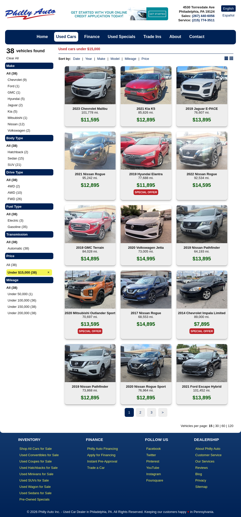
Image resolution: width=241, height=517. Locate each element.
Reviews (201, 468)
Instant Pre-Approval (102, 461)
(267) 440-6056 (203, 16)
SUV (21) (14, 165)
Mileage (130, 59)
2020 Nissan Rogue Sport (146, 386)
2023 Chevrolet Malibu (90, 109)
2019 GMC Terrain (90, 247)
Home (42, 36)
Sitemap (201, 487)
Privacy (200, 480)
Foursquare (154, 480)
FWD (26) (15, 199)
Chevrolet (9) (17, 80)
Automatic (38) (18, 248)
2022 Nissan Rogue (202, 174)
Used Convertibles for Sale (39, 455)
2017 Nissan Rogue (146, 313)
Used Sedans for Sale (36, 493)
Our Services (204, 461)
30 (217, 426)
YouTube (152, 468)
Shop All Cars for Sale (36, 449)
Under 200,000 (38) (22, 313)
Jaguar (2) (15, 105)
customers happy (174, 512)
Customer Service (208, 455)
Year (88, 59)
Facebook (153, 449)
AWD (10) (15, 192)
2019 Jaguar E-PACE (202, 109)
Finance (92, 36)
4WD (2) (14, 186)
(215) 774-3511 (203, 20)
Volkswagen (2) (19, 130)
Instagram (153, 474)
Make (101, 59)
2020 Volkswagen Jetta (146, 247)
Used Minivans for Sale (37, 474)
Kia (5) (12, 111)
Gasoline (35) (17, 227)
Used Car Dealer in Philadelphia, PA (87, 512)
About (175, 36)
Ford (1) (13, 86)
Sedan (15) (16, 158)
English (228, 8)
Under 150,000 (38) (22, 307)
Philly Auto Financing (102, 449)
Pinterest (152, 461)
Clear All (12, 58)
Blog (198, 474)
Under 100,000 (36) (22, 300)
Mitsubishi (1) (17, 118)
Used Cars (66, 36)
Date (76, 59)
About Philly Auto (207, 449)
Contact (196, 36)
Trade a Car (96, 468)
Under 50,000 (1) (20, 294)
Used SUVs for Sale (34, 480)
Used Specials (121, 36)
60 (223, 426)
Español (228, 15)
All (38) (11, 265)
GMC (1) (14, 92)
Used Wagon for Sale (35, 487)
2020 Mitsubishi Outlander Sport (90, 313)
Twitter (151, 455)
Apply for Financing (101, 455)
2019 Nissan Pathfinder (202, 247)
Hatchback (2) (18, 152)
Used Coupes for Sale (36, 461)
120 (230, 426)
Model (114, 59)
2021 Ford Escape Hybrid (201, 386)
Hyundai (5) (16, 99)
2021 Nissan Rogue (90, 174)
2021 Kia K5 (146, 109)
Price (145, 59)
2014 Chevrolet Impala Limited (202, 313)
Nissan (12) (16, 124)
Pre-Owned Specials (35, 499)
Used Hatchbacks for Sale (39, 468)
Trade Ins (152, 36)
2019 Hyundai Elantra (146, 174)
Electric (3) (15, 220)
